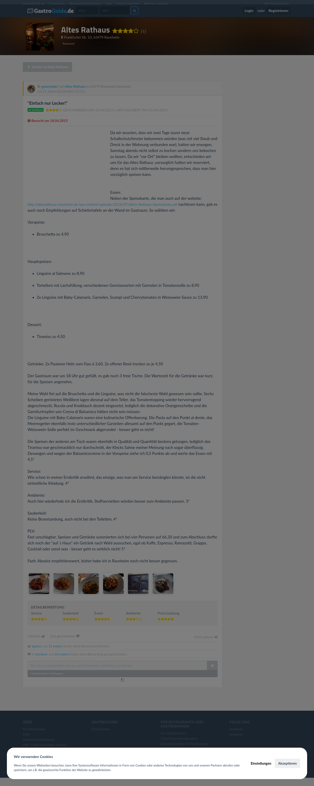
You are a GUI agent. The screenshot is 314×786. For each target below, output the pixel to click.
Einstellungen (261, 763)
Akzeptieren (287, 763)
